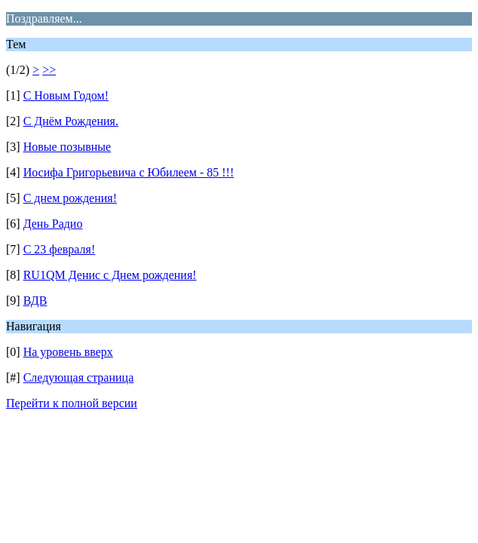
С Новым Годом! (66, 95)
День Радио (53, 223)
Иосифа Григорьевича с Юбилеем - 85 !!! (128, 172)
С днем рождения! (70, 198)
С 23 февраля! (59, 249)
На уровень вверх (68, 351)
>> (49, 69)
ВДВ (35, 300)
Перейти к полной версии (71, 403)
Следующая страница (78, 377)
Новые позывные (67, 146)
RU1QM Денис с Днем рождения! (110, 274)
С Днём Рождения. (70, 121)
